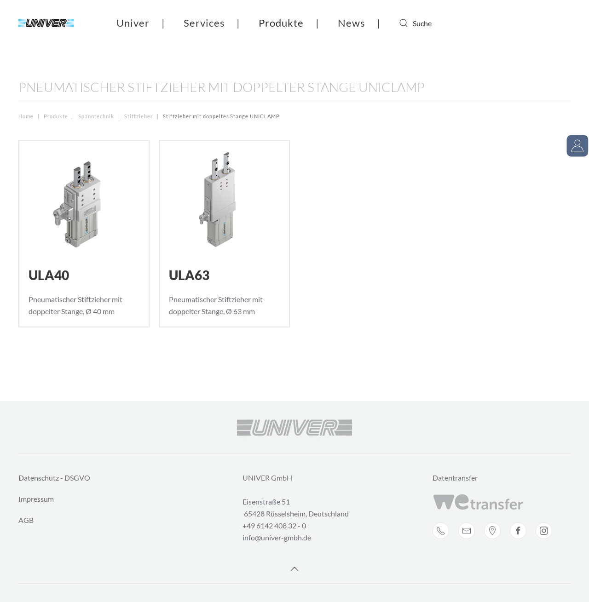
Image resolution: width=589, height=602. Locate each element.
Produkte (281, 23)
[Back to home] (46, 23)
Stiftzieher (139, 116)
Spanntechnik (96, 116)
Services (204, 23)
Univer (133, 23)
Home (26, 116)
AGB (26, 520)
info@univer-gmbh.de (277, 537)
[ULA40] (84, 233)
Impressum (36, 498)
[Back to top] (294, 568)
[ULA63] (224, 233)
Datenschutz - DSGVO (54, 477)
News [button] (351, 23)
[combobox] (436, 23)
